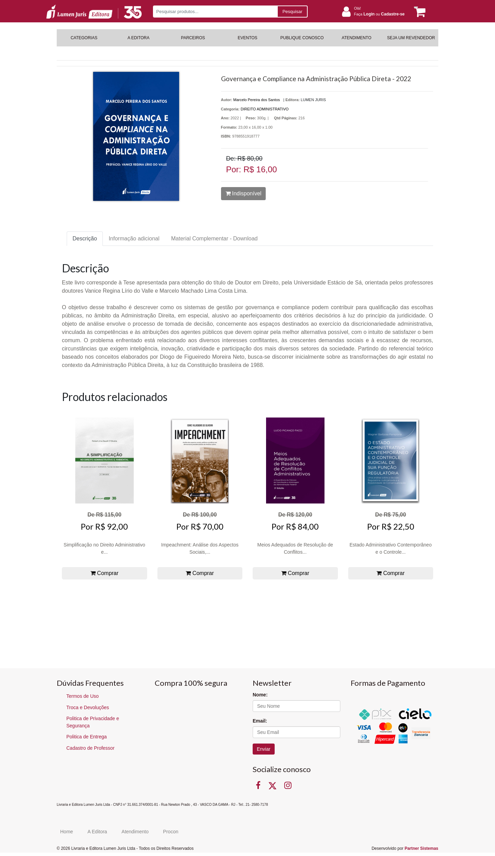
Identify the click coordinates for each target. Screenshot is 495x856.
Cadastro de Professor (90, 748)
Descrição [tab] (85, 238)
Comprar (104, 573)
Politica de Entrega (86, 736)
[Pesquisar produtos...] (215, 12)
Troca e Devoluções (87, 707)
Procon (170, 831)
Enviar (264, 749)
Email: (260, 721)
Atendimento (135, 831)
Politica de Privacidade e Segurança (92, 722)
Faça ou (379, 14)
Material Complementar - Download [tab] (214, 238)
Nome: (260, 694)
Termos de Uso (82, 696)
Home (66, 831)
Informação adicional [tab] (134, 238)
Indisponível (244, 193)
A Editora (97, 831)
